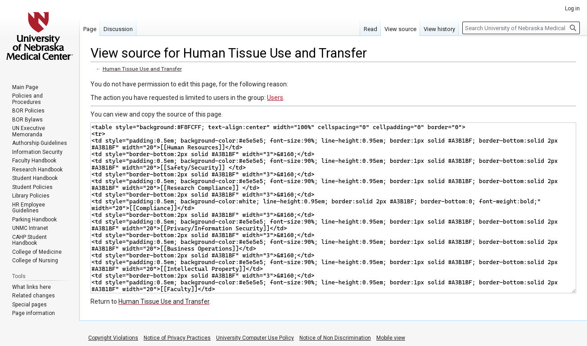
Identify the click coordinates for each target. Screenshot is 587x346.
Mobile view (390, 338)
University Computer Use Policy (255, 338)
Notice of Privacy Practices (177, 338)
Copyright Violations (113, 338)
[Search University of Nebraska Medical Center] (521, 28)
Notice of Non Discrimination (335, 338)
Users (275, 97)
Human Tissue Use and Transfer (142, 69)
